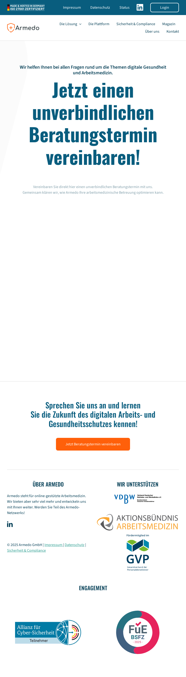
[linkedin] (10, 524)
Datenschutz (74, 544)
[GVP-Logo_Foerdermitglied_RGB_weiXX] (138, 533)
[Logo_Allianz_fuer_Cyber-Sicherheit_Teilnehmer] (48, 621)
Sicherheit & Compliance (26, 550)
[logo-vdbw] (137, 496)
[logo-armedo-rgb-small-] (23, 24)
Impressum (53, 544)
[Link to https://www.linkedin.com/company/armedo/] (140, 9)
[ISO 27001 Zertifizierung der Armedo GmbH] (26, 5)
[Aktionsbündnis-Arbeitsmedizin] (137, 512)
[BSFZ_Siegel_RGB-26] (138, 599)
